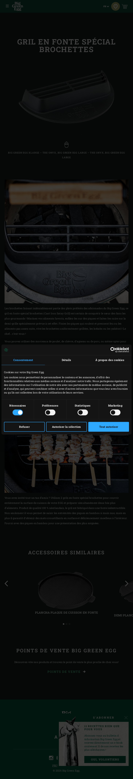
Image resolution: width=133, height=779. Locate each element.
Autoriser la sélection (66, 427)
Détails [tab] (66, 360)
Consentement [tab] (23, 360)
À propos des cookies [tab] (109, 360)
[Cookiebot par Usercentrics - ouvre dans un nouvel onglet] (113, 349)
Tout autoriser (108, 427)
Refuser (24, 427)
